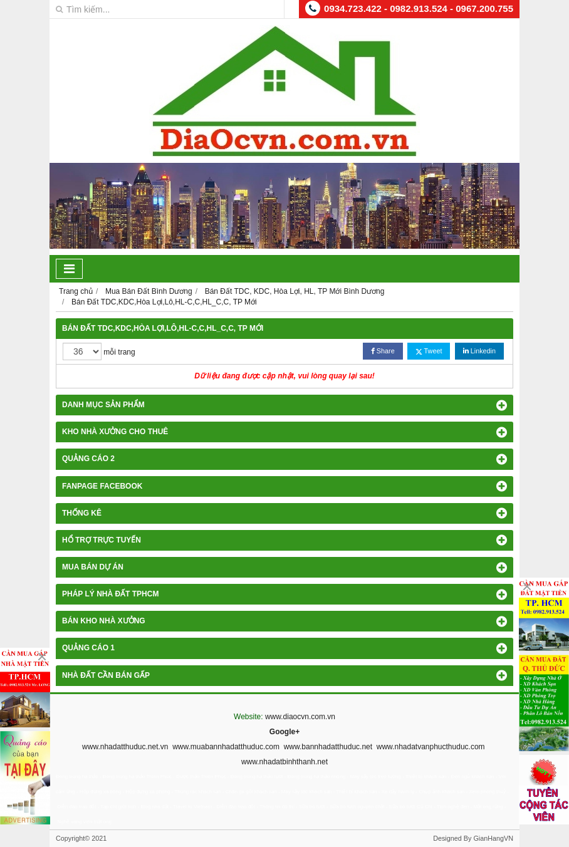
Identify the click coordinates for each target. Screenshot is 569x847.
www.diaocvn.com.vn (300, 716)
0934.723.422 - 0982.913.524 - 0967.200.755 (418, 8)
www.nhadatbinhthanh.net (284, 761)
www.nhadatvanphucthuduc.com (431, 746)
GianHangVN (493, 838)
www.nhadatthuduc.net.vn (125, 746)
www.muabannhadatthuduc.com (225, 746)
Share (383, 351)
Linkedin (479, 351)
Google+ (284, 731)
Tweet (428, 351)
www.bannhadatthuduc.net (328, 746)
